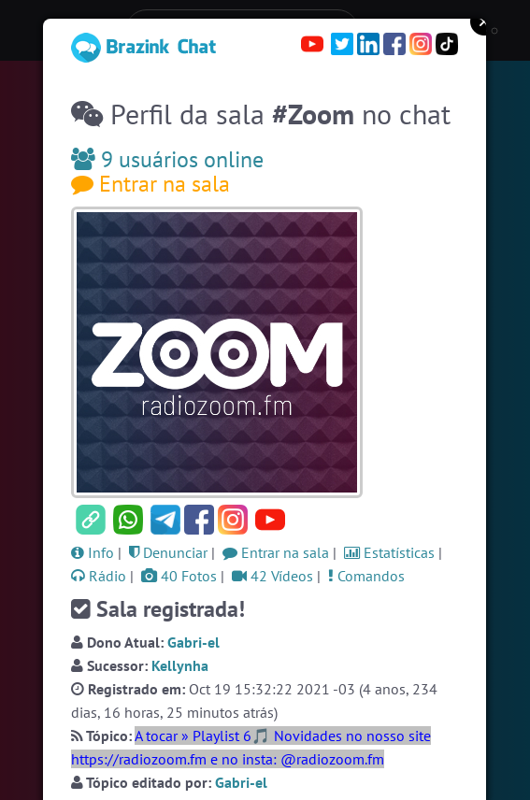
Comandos (366, 575)
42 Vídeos (272, 575)
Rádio (98, 575)
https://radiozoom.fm (139, 759)
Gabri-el (193, 642)
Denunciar (168, 552)
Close (484, 21)
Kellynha (179, 665)
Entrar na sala (150, 183)
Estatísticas (389, 552)
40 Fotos (179, 575)
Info (92, 552)
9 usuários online (167, 159)
